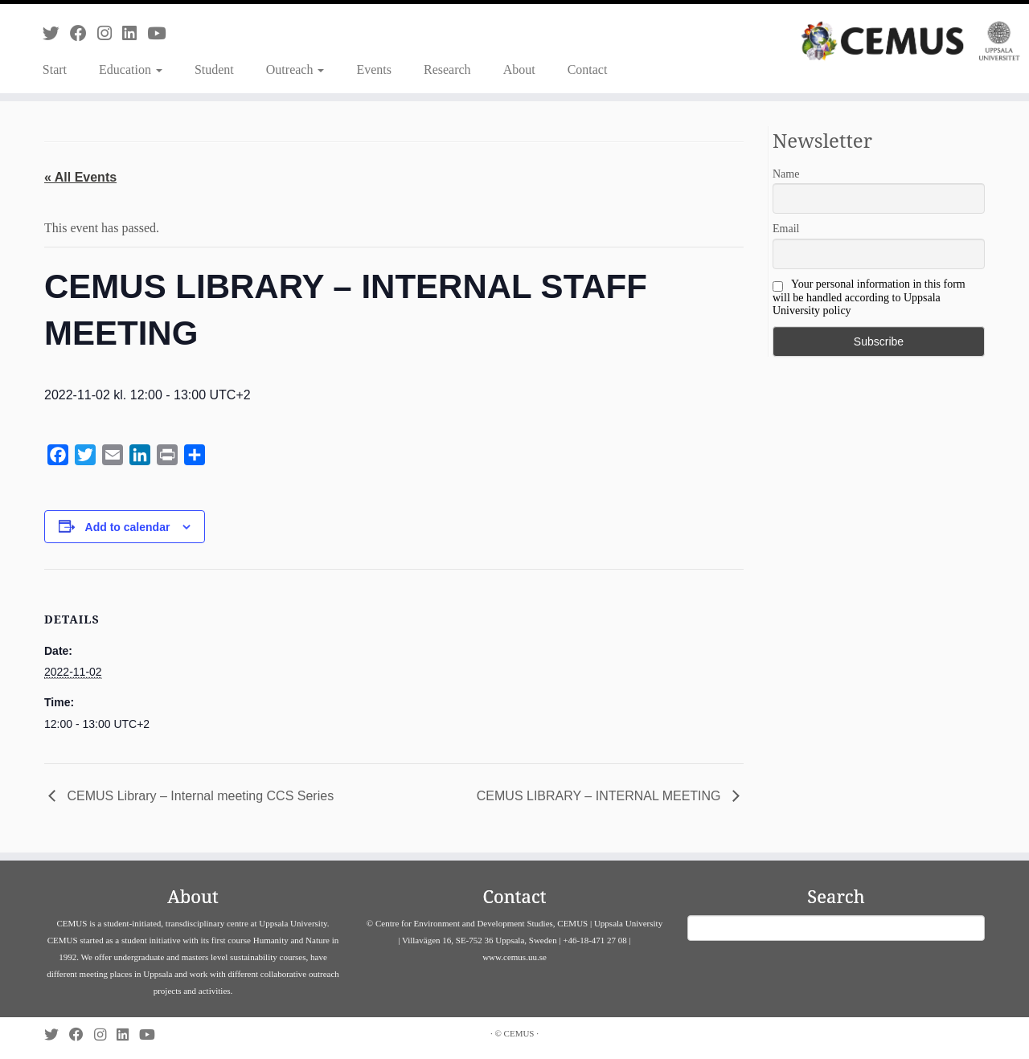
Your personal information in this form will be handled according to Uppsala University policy (869, 297)
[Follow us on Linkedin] (134, 33)
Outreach (295, 69)
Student (214, 69)
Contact (588, 69)
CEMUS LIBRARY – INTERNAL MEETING (600, 796)
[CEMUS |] (910, 41)
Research (447, 69)
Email (786, 229)
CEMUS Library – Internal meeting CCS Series (199, 796)
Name (786, 174)
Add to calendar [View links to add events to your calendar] (127, 527)
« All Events (80, 177)
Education (130, 69)
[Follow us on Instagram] (109, 33)
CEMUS (519, 1033)
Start (55, 69)
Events (374, 69)
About (519, 69)
